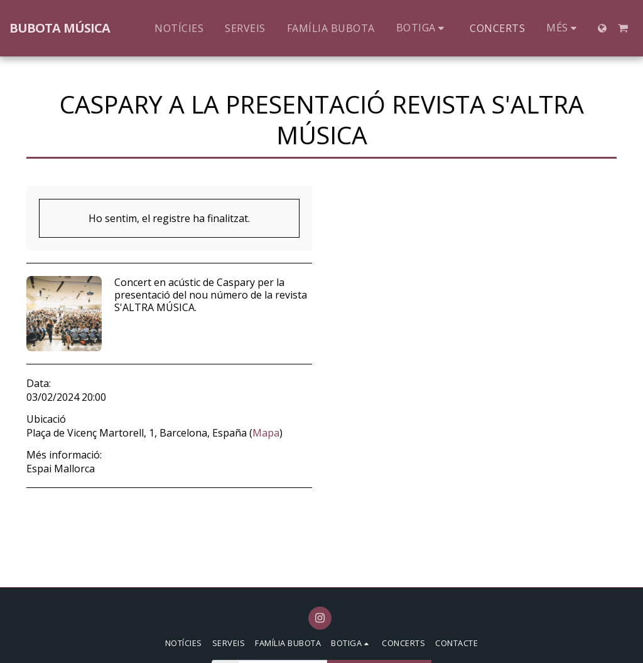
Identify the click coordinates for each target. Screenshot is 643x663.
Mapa (265, 433)
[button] (623, 28)
